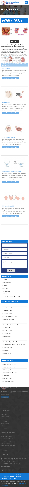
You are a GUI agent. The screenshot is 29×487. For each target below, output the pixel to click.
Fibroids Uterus (7, 353)
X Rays (5, 285)
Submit (11, 270)
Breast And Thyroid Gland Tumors (11, 341)
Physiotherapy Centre (8, 381)
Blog (10, 478)
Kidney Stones (6, 49)
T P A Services (7, 294)
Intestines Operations (8, 319)
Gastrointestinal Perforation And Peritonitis (14, 322)
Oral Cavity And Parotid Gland (10, 316)
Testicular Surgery (7, 310)
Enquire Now (14, 59)
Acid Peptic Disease (8, 356)
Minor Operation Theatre (9, 367)
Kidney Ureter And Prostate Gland (11, 324)
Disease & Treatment (9, 476)
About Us (12, 475)
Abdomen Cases (7, 313)
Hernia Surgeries (7, 330)
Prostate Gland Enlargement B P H (11, 152)
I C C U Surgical (7, 370)
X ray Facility (6, 375)
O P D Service (6, 279)
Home (6, 475)
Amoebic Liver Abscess (9, 307)
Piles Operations (7, 336)
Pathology (5, 288)
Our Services (19, 475)
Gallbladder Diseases (8, 305)
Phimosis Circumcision (8, 187)
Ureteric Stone (6, 83)
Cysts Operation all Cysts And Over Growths (14, 344)
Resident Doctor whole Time (10, 372)
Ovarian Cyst (6, 327)
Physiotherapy (7, 291)
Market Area (23, 478)
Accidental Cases (7, 347)
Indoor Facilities (7, 282)
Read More (6, 59)
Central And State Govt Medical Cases (12, 296)
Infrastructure (19, 476)
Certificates (4, 478)
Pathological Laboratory (9, 378)
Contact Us (15, 478)
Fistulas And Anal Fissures (9, 339)
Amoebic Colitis (7, 333)
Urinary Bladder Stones (8, 118)
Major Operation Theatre (9, 364)
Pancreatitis (6, 350)
